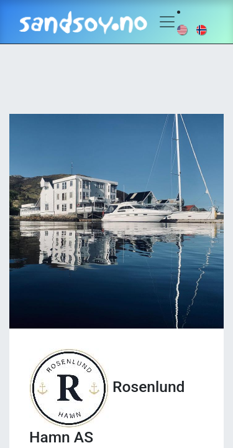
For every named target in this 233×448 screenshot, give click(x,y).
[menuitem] (183, 29)
